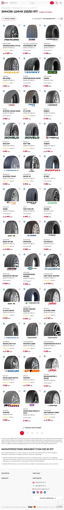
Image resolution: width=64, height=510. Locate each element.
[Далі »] (42, 433)
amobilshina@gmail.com (42, 489)
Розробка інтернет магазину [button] (46, 507)
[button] (61, 3)
